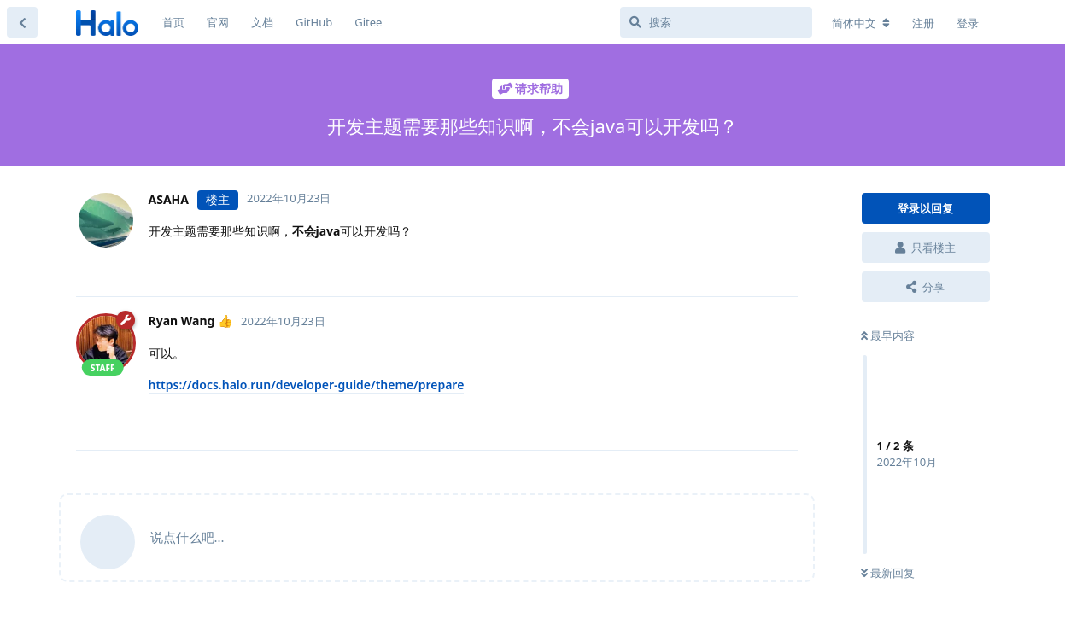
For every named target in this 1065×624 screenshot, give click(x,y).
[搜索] (716, 22)
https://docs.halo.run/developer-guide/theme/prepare (307, 384)
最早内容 (888, 335)
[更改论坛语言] (861, 23)
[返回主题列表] (22, 22)
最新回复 (888, 572)
